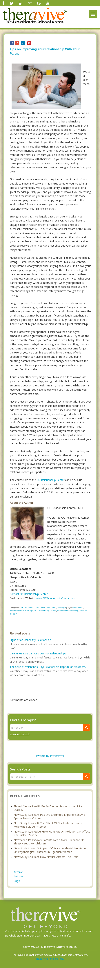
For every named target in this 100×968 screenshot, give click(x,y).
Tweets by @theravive (50, 755)
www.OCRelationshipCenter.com (55, 598)
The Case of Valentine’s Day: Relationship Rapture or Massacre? (48, 667)
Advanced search (20, 734)
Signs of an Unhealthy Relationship (30, 640)
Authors (19, 876)
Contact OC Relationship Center (29, 594)
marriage (29, 611)
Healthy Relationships (46, 607)
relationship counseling (68, 611)
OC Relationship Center (50, 480)
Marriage (61, 607)
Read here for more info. (50, 958)
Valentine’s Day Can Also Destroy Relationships (38, 653)
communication (27, 607)
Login (17, 881)
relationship (77, 607)
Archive (18, 872)
